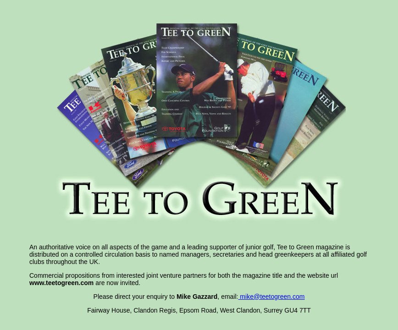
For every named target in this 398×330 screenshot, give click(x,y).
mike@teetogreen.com (271, 296)
